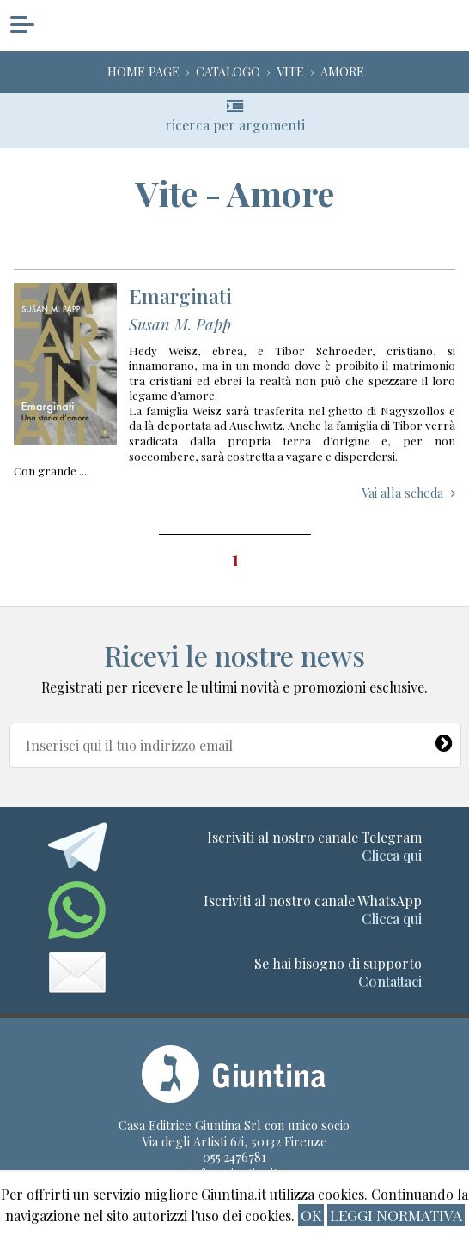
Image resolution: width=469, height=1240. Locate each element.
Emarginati (180, 239)
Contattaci (390, 981)
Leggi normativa (396, 1215)
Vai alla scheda (402, 436)
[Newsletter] (444, 739)
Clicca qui (392, 855)
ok (311, 1215)
